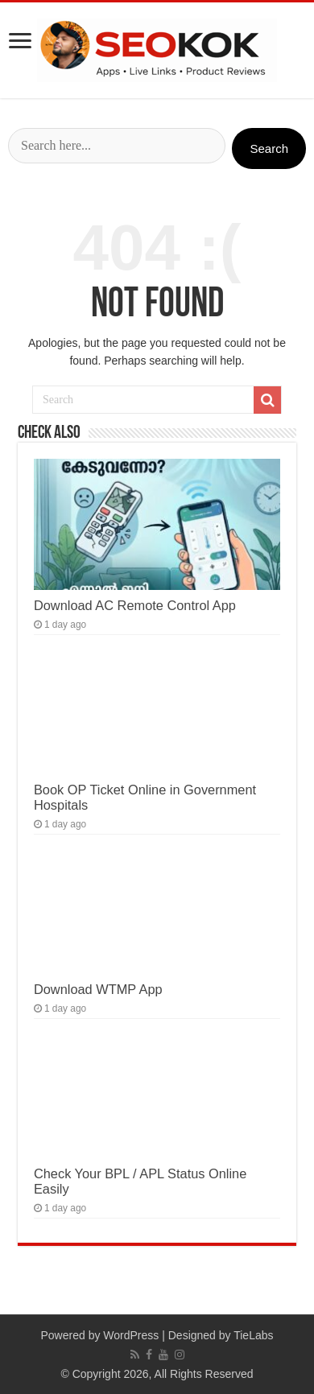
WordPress (131, 1335)
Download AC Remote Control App (135, 605)
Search (269, 148)
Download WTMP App (98, 989)
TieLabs (253, 1335)
